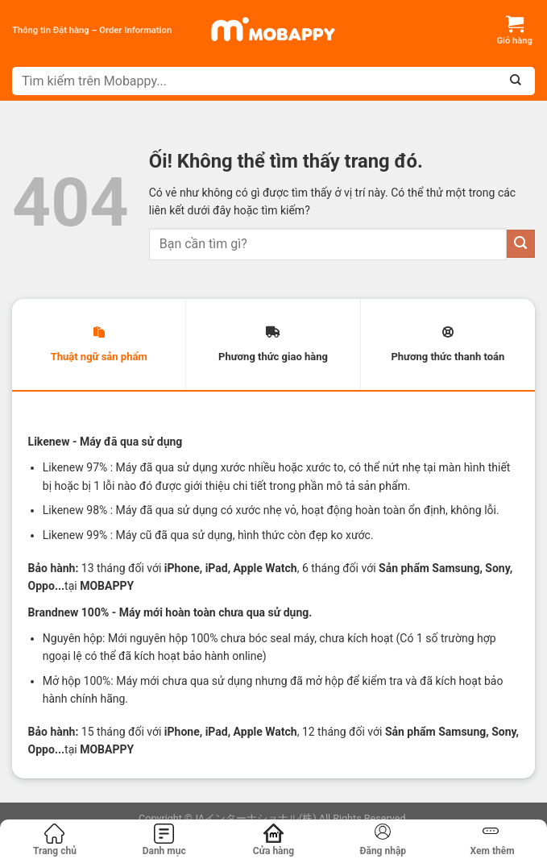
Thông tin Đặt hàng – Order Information (92, 30)
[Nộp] (521, 244)
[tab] (98, 344)
